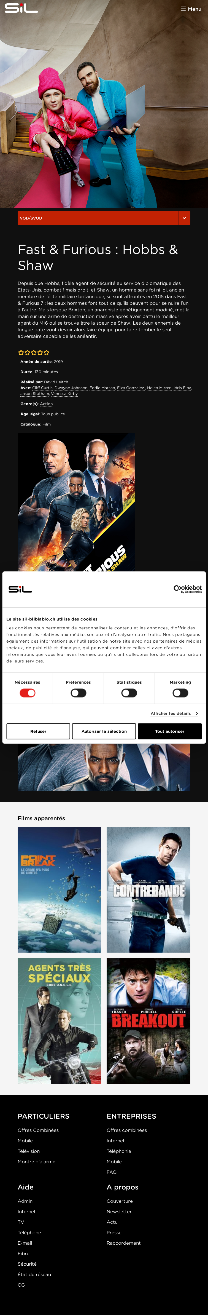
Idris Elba (182, 388)
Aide (26, 1187)
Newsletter (119, 1211)
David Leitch (56, 382)
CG (21, 1285)
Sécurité (27, 1264)
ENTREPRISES (131, 1116)
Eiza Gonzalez (131, 388)
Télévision (29, 1151)
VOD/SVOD (104, 218)
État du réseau (34, 1274)
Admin (25, 1201)
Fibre (23, 1253)
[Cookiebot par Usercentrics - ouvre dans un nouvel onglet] (177, 589)
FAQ (112, 1172)
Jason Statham (34, 393)
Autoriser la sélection (104, 731)
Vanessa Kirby (64, 393)
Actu (112, 1222)
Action (46, 404)
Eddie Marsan (102, 388)
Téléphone (29, 1232)
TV (21, 1222)
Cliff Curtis (42, 388)
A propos (123, 1187)
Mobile (25, 1140)
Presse (114, 1232)
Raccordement (124, 1243)
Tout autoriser (169, 731)
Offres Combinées (38, 1130)
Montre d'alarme (36, 1161)
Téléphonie (119, 1151)
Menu (194, 9)
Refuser (38, 731)
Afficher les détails (171, 713)
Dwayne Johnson (71, 388)
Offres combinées (127, 1130)
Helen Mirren (159, 388)
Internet (116, 1140)
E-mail (25, 1243)
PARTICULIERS (43, 1116)
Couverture (120, 1201)
